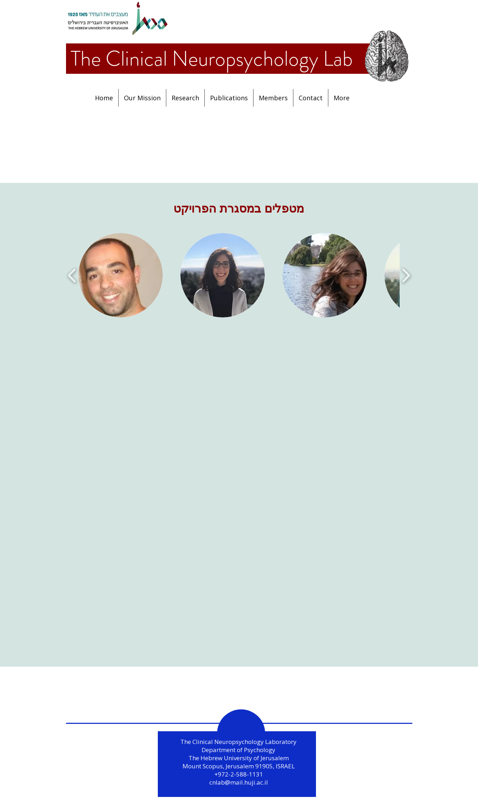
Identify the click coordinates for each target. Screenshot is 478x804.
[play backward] (72, 275)
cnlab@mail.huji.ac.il (238, 782)
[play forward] (406, 275)
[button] (229, 98)
